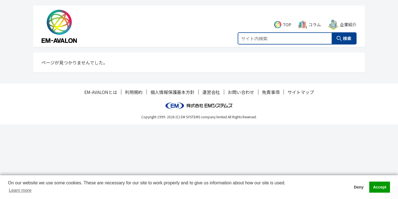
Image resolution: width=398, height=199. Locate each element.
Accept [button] (379, 187)
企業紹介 (348, 18)
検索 (347, 32)
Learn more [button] (20, 190)
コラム (314, 18)
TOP (287, 18)
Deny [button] (358, 187)
